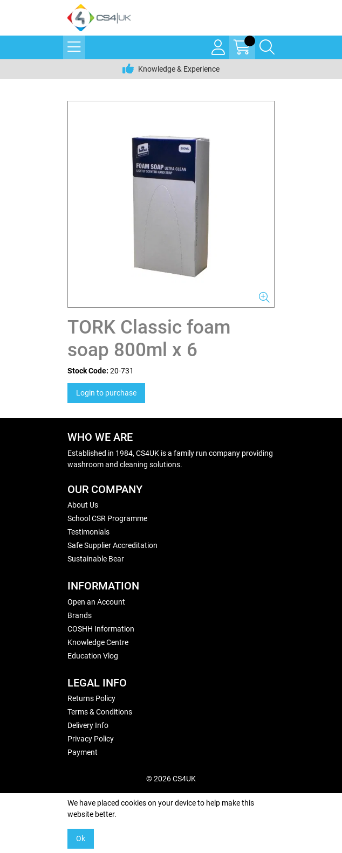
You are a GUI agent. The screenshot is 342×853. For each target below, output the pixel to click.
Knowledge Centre (97, 642)
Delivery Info (87, 725)
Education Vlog (92, 655)
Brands (79, 615)
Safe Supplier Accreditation (112, 545)
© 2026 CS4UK (171, 778)
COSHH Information (100, 629)
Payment (82, 752)
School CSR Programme (107, 518)
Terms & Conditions (99, 712)
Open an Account (96, 602)
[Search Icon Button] (267, 47)
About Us (82, 505)
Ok (80, 838)
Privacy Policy (90, 738)
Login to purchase (106, 393)
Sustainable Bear (95, 558)
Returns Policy (91, 698)
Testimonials (88, 532)
